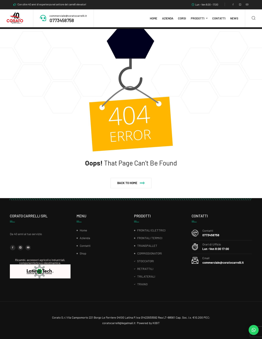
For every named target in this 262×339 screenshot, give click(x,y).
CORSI (182, 18)
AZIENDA (167, 18)
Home (153, 18)
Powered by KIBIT (148, 323)
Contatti (218, 18)
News (234, 18)
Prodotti (197, 18)
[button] (131, 183)
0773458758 (61, 20)
